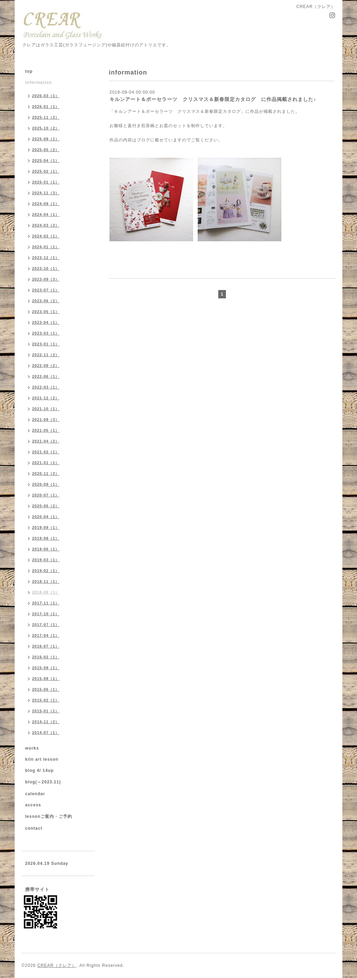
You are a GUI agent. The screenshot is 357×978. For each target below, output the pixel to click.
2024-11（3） (46, 193)
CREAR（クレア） (56, 965)
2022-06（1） (46, 376)
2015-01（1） (46, 711)
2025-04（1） (46, 160)
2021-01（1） (46, 463)
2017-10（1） (46, 614)
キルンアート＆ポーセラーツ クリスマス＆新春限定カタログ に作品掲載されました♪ (212, 99)
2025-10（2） (46, 128)
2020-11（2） (46, 473)
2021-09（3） (46, 419)
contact (34, 828)
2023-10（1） (46, 268)
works (32, 748)
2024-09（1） (46, 204)
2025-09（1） (46, 139)
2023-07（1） (46, 290)
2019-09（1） (46, 527)
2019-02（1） (46, 571)
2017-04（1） (46, 635)
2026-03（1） (46, 96)
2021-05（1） (46, 430)
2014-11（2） (46, 722)
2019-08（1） (46, 538)
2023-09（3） (46, 279)
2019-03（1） (46, 560)
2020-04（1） (46, 517)
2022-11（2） (46, 355)
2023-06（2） (46, 301)
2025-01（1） (46, 182)
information (38, 82)
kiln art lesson (42, 759)
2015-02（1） (46, 700)
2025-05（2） (46, 150)
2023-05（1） (46, 312)
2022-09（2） (46, 365)
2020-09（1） (46, 484)
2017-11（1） (46, 603)
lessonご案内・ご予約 (48, 816)
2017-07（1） (46, 625)
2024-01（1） (46, 247)
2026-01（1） (46, 106)
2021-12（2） (46, 398)
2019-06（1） (46, 549)
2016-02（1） (46, 657)
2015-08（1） (46, 678)
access (33, 805)
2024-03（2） (46, 225)
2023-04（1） (46, 322)
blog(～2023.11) (43, 782)
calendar (35, 793)
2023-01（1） (46, 344)
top (29, 71)
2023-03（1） (46, 333)
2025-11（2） (46, 117)
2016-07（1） (46, 646)
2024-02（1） (46, 236)
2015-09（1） (46, 668)
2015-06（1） (46, 689)
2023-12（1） (46, 258)
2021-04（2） (46, 441)
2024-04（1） (46, 214)
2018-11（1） (46, 581)
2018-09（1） (46, 592)
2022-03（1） (46, 387)
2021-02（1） (46, 452)
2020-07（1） (46, 495)
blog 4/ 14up (39, 770)
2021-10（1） (46, 409)
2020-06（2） (46, 506)
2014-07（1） (46, 732)
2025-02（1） (46, 171)
